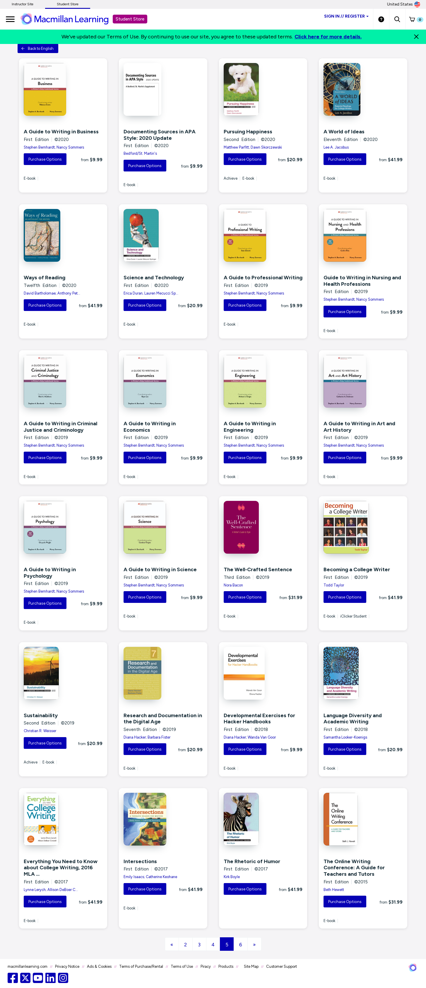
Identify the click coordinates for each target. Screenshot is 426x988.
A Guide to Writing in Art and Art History (359, 426)
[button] (397, 19)
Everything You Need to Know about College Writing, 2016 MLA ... (60, 867)
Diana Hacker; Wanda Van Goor (250, 737)
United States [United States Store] (403, 4)
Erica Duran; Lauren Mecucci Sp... (151, 293)
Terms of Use (182, 966)
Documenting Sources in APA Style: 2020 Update (160, 134)
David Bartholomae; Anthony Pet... (52, 293)
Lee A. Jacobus (336, 147)
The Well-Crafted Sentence (258, 569)
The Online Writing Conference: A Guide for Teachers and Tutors (354, 867)
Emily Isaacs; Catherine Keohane (150, 877)
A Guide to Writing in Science (160, 569)
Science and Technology (154, 277)
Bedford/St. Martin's (140, 153)
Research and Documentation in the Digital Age (163, 718)
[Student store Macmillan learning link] (69, 19)
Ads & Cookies (99, 966)
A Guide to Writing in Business (61, 131)
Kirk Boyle (232, 877)
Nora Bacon (233, 585)
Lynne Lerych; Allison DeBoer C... (51, 889)
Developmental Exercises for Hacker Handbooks (259, 718)
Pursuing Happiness (248, 131)
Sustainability (41, 715)
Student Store (67, 4)
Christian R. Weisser (40, 731)
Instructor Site (22, 4)
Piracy (206, 966)
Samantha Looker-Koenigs (345, 737)
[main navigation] (10, 19)
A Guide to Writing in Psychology (50, 572)
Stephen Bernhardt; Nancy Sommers (54, 147)
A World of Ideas (344, 131)
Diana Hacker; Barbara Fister (147, 737)
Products (225, 966)
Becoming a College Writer (357, 569)
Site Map (251, 966)
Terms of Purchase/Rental (141, 966)
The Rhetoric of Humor (252, 861)
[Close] (416, 36)
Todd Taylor (334, 585)
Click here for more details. (328, 36)
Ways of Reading (44, 277)
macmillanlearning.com (27, 966)
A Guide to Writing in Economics (150, 426)
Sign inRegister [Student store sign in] (346, 16)
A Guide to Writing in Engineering (250, 426)
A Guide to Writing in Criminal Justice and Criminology (60, 426)
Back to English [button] (37, 48)
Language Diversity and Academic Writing (353, 718)
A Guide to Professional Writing (263, 277)
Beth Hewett (334, 889)
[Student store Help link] (381, 19)
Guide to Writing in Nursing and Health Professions (362, 280)
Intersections (140, 861)
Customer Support (281, 966)
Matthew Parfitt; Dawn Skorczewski (253, 147)
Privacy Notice (67, 966)
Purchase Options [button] (45, 159)
